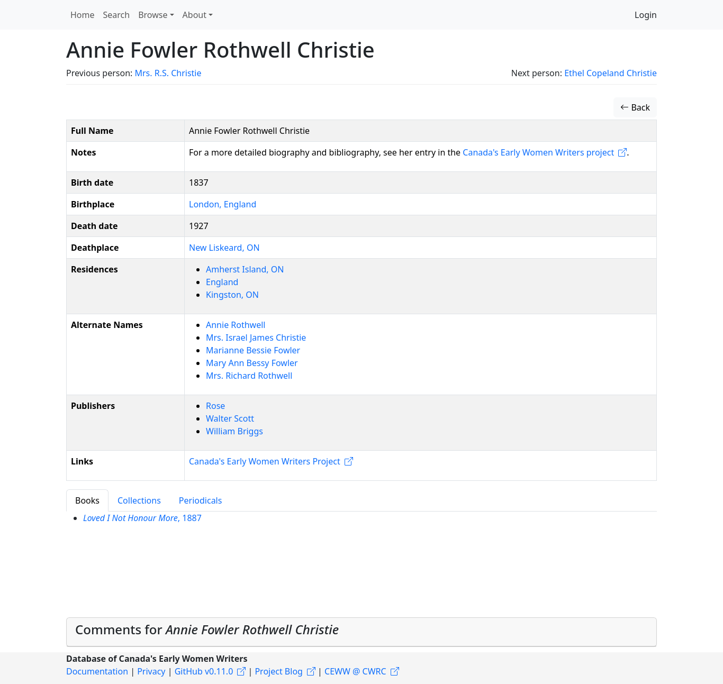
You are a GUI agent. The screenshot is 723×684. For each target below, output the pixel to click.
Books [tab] (87, 500)
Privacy (151, 671)
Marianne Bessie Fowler (253, 350)
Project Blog (278, 671)
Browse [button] (152, 15)
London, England (222, 204)
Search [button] (116, 15)
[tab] (361, 632)
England (222, 282)
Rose (215, 406)
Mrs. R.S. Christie (167, 73)
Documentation (97, 671)
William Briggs (234, 431)
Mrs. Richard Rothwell (249, 375)
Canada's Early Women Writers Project (264, 461)
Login (646, 15)
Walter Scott (230, 418)
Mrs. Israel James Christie (256, 337)
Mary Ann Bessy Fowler (252, 363)
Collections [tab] (139, 500)
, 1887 (142, 518)
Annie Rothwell (235, 325)
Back (635, 107)
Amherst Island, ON (245, 269)
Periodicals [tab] (200, 500)
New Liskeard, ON (224, 247)
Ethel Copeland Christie (610, 73)
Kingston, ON (232, 294)
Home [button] (82, 15)
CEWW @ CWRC (355, 671)
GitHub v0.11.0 (204, 671)
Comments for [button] (207, 629)
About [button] (194, 15)
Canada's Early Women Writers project (538, 152)
